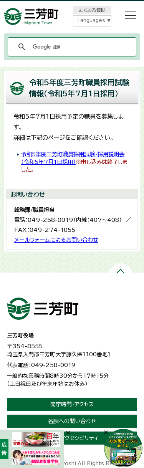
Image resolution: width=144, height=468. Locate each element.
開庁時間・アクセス (72, 404)
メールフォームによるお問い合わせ (56, 240)
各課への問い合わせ (72, 421)
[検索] (71, 46)
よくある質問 (92, 10)
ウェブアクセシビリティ (72, 438)
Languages (91, 20)
